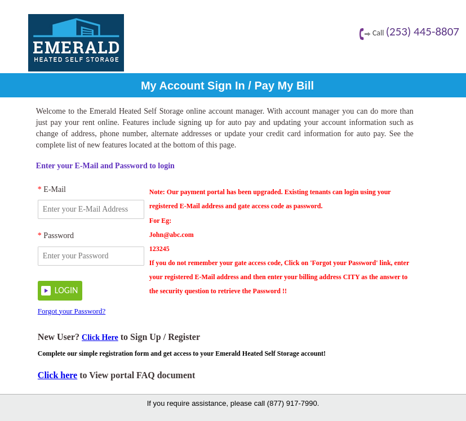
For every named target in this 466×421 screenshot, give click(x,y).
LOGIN (66, 290)
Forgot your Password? (71, 311)
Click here (57, 375)
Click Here (100, 337)
